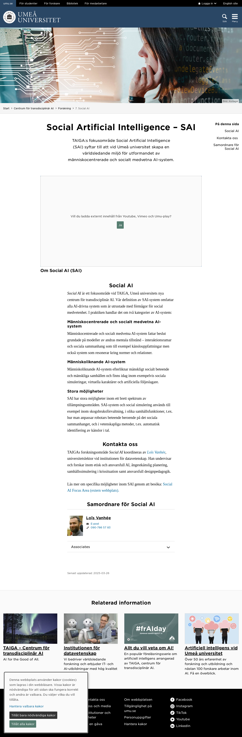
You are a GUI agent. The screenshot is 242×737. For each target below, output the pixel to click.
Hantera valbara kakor (26, 706)
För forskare (52, 3)
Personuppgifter (137, 717)
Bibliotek (72, 3)
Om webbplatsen (138, 699)
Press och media (97, 706)
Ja (120, 225)
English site (230, 3)
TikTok (178, 712)
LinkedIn (180, 726)
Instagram (181, 706)
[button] (121, 546)
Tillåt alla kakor (22, 724)
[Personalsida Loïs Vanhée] (98, 518)
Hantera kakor (135, 724)
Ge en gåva (93, 724)
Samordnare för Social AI (226, 146)
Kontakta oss (228, 138)
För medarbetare (96, 3)
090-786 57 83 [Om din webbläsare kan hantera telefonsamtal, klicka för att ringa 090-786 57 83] (101, 527)
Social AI (232, 131)
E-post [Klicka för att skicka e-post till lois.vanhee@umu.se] (95, 523)
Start (6, 108)
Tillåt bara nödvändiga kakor (33, 715)
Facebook (181, 699)
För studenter (28, 3)
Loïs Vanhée (156, 452)
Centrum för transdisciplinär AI (34, 108)
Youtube (180, 719)
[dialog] (46, 702)
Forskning (64, 108)
